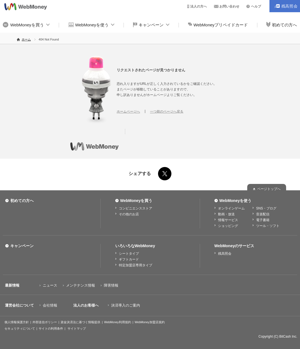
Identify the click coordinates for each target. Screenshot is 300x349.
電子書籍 (262, 220)
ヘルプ (256, 6)
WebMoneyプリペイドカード (221, 24)
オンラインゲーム (231, 208)
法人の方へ (198, 6)
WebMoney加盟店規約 (150, 322)
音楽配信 (262, 214)
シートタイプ (129, 254)
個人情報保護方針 (16, 322)
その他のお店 (129, 214)
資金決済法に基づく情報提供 (80, 322)
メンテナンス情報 (80, 285)
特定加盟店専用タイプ (135, 265)
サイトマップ (77, 328)
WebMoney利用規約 (117, 322)
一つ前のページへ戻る (166, 111)
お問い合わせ (229, 6)
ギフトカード (129, 259)
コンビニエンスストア (135, 208)
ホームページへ (128, 111)
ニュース (50, 285)
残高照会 (224, 254)
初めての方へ (22, 201)
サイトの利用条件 (51, 328)
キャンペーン (151, 24)
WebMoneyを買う (27, 24)
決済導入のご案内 (125, 305)
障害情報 (111, 285)
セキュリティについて (19, 328)
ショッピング (228, 226)
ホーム (26, 39)
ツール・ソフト (267, 226)
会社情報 (50, 305)
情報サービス (228, 220)
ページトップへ (269, 189)
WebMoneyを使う (92, 24)
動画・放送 (226, 214)
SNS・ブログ (266, 208)
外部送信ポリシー (44, 322)
